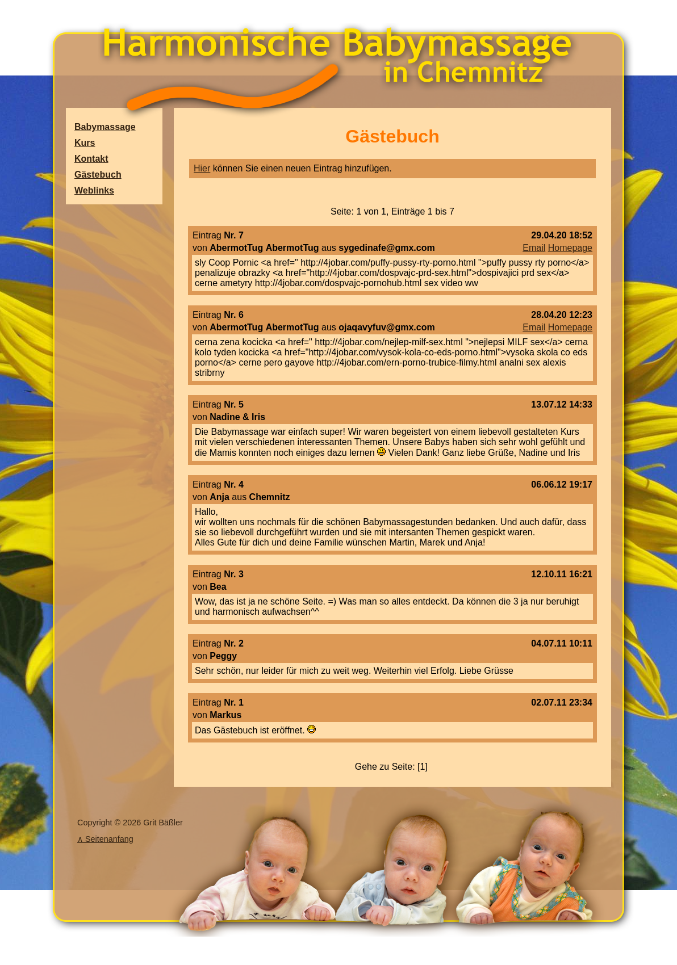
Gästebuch (98, 174)
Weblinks (94, 190)
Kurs (84, 143)
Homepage (570, 248)
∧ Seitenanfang (105, 839)
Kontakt (91, 158)
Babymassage (105, 127)
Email (534, 248)
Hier (202, 168)
